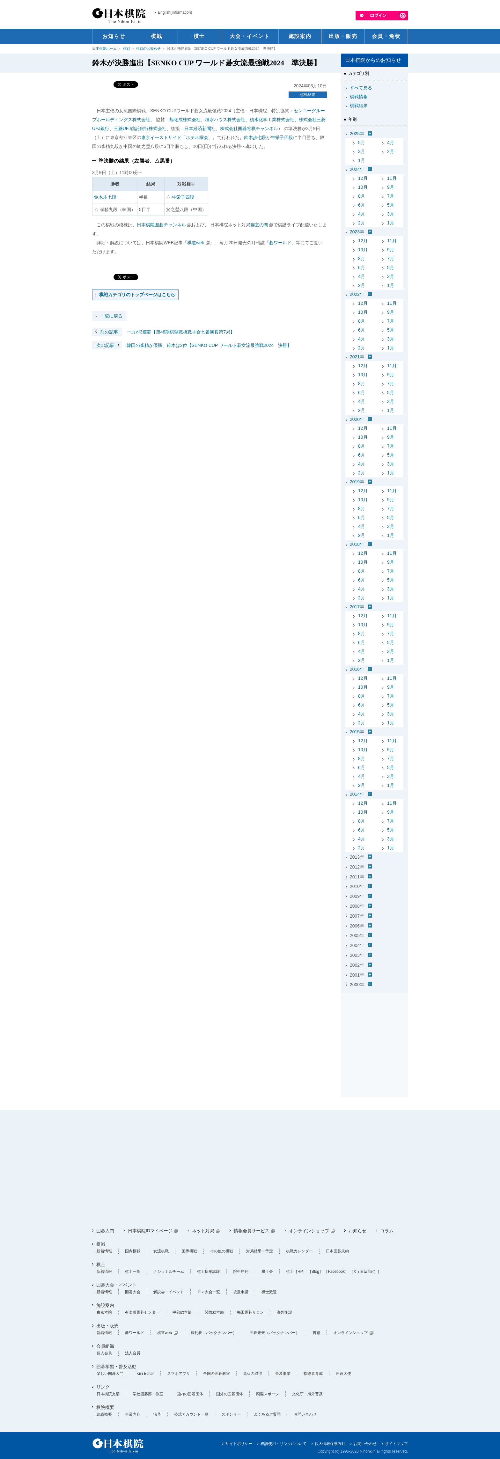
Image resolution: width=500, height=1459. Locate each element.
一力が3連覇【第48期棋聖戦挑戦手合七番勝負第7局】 (163, 331)
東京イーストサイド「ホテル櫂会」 (177, 137)
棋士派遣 (269, 1292)
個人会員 (104, 1353)
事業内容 (132, 1414)
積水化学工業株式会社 (272, 119)
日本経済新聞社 (200, 128)
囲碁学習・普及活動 (116, 1366)
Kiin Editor (145, 1373)
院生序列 (240, 1271)
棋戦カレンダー (299, 1251)
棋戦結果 (307, 94)
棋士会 (267, 1271)
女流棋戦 (161, 1251)
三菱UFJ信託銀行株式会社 (140, 128)
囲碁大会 (132, 1292)
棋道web (195, 242)
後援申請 (240, 1292)
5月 (361, 142)
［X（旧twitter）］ (365, 1271)
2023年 (357, 231)
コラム (386, 1230)
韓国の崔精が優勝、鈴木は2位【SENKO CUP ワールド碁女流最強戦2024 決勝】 (191, 345)
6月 (361, 205)
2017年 (357, 606)
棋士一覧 (132, 1271)
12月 (363, 178)
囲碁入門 (105, 1230)
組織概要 (104, 1414)
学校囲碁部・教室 (148, 1394)
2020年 (357, 419)
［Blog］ (315, 1271)
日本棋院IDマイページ (150, 1230)
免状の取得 (252, 1373)
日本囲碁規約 (337, 1251)
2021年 (357, 356)
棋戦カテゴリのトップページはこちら (137, 294)
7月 (390, 196)
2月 (390, 151)
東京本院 (104, 1312)
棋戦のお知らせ (148, 48)
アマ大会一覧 (208, 1292)
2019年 (357, 481)
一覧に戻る (111, 316)
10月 (363, 187)
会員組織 (105, 1346)
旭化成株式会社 (185, 119)
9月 (390, 187)
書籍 (316, 1333)
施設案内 (105, 1305)
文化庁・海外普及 (307, 1394)
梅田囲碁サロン (250, 1312)
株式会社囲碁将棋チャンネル (249, 128)
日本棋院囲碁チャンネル (161, 224)
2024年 (357, 169)
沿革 (157, 1414)
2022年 (357, 294)
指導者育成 (313, 1373)
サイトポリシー (238, 1443)
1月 (361, 160)
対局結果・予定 (259, 1251)
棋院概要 (105, 1407)
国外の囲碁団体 (229, 1394)
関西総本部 (214, 1312)
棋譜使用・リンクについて (283, 1443)
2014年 (357, 794)
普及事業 (282, 1373)
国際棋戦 (189, 1251)
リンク (103, 1386)
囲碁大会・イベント (116, 1284)
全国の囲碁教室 (216, 1373)
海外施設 (284, 1312)
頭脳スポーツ (267, 1394)
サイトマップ (396, 1443)
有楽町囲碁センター (142, 1312)
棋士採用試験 (208, 1271)
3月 (361, 151)
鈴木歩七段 (255, 137)
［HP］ (300, 1271)
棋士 (100, 1264)
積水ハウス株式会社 (225, 119)
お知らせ (357, 1230)
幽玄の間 (259, 224)
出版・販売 (107, 1325)
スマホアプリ (178, 1373)
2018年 (357, 544)
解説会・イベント (168, 1292)
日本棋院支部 (108, 1394)
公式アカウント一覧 (191, 1414)
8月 (361, 196)
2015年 (357, 731)
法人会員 (132, 1353)
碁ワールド (280, 242)
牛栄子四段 (282, 137)
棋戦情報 (359, 96)
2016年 (357, 669)
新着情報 (104, 1251)
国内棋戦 (132, 1251)
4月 (390, 142)
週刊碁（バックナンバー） (214, 1333)
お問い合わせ (305, 1414)
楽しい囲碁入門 (110, 1373)
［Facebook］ (336, 1271)
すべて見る (361, 87)
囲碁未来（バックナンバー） (274, 1333)
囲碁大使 (343, 1373)
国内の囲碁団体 (189, 1394)
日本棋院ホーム (104, 48)
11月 (392, 178)
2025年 (357, 133)
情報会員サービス (251, 1230)
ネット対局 (203, 1230)
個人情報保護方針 (330, 1443)
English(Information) (175, 12)
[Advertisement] (374, 1035)
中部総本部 (182, 1312)
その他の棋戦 (221, 1251)
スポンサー (231, 1414)
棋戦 (126, 48)
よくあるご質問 (267, 1414)
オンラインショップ (309, 1230)
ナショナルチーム (168, 1271)
